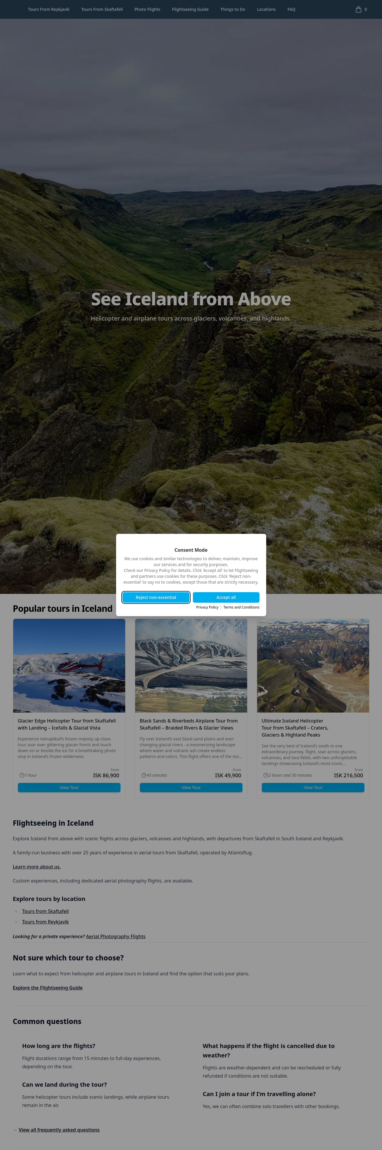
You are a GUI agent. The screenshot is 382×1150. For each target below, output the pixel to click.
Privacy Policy (207, 607)
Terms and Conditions (241, 607)
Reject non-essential (156, 597)
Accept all (226, 597)
